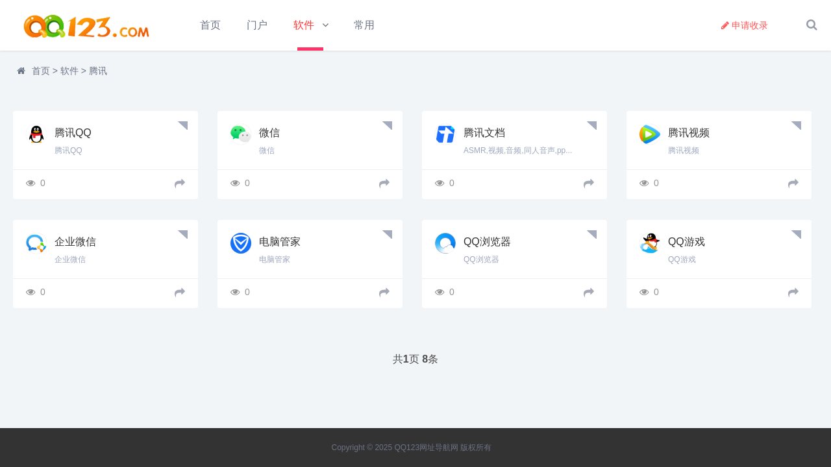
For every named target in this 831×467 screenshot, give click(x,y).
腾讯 (98, 71)
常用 (364, 24)
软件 (304, 24)
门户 (257, 24)
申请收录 (744, 25)
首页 (210, 24)
